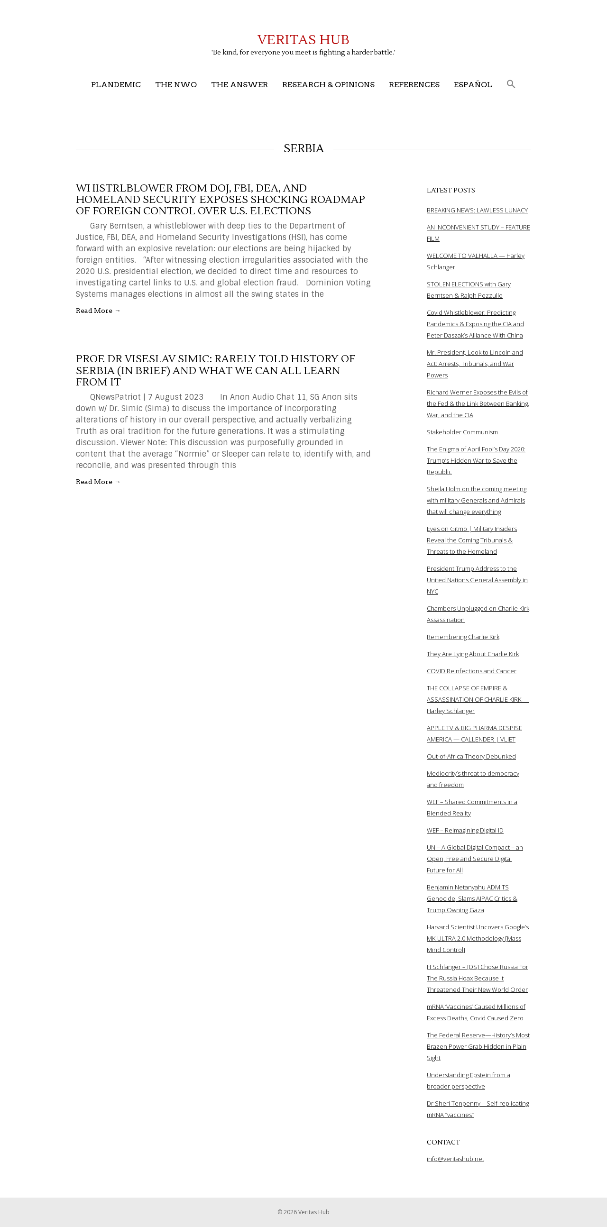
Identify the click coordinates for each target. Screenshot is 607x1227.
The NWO (176, 84)
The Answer (239, 84)
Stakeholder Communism (462, 432)
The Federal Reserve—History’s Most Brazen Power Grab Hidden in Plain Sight (478, 1046)
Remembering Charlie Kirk (463, 636)
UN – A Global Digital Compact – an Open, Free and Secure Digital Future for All (475, 858)
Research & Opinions (328, 84)
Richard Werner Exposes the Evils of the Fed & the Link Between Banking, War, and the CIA (478, 403)
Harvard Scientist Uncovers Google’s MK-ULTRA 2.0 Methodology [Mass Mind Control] (478, 938)
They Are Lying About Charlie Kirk (473, 654)
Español (473, 84)
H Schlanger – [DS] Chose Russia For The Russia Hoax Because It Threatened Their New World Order (477, 978)
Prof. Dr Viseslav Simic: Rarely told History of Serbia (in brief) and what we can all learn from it (215, 370)
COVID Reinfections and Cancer (471, 671)
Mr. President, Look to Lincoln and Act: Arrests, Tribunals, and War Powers (475, 363)
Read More (98, 310)
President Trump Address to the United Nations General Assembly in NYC (477, 579)
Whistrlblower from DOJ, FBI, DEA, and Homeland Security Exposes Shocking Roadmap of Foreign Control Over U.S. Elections (220, 200)
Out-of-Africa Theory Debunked (471, 756)
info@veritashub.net (455, 1158)
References (414, 84)
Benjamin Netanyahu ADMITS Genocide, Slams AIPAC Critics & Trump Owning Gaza (472, 898)
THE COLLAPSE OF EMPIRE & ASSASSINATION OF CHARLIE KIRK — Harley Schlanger (478, 699)
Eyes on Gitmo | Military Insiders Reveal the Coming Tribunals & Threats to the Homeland (472, 540)
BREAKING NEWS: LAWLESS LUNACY (477, 210)
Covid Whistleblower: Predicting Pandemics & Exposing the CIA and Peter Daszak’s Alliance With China (475, 323)
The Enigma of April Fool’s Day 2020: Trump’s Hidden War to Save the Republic (476, 460)
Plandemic (116, 84)
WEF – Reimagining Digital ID (465, 830)
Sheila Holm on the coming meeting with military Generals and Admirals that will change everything (476, 500)
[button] (511, 84)
